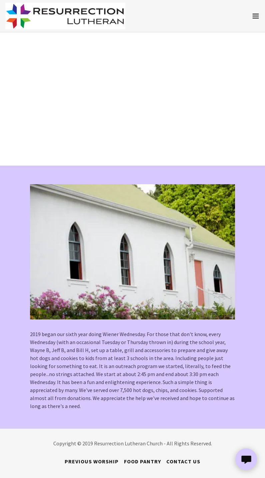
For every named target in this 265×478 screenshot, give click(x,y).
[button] (255, 16)
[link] (65, 16)
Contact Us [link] (183, 461)
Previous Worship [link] (92, 461)
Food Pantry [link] (142, 461)
